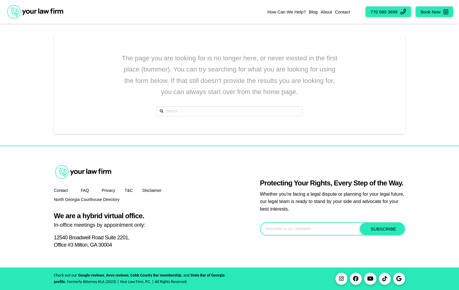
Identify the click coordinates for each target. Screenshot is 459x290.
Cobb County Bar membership (156, 275)
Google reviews (91, 275)
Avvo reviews (117, 275)
